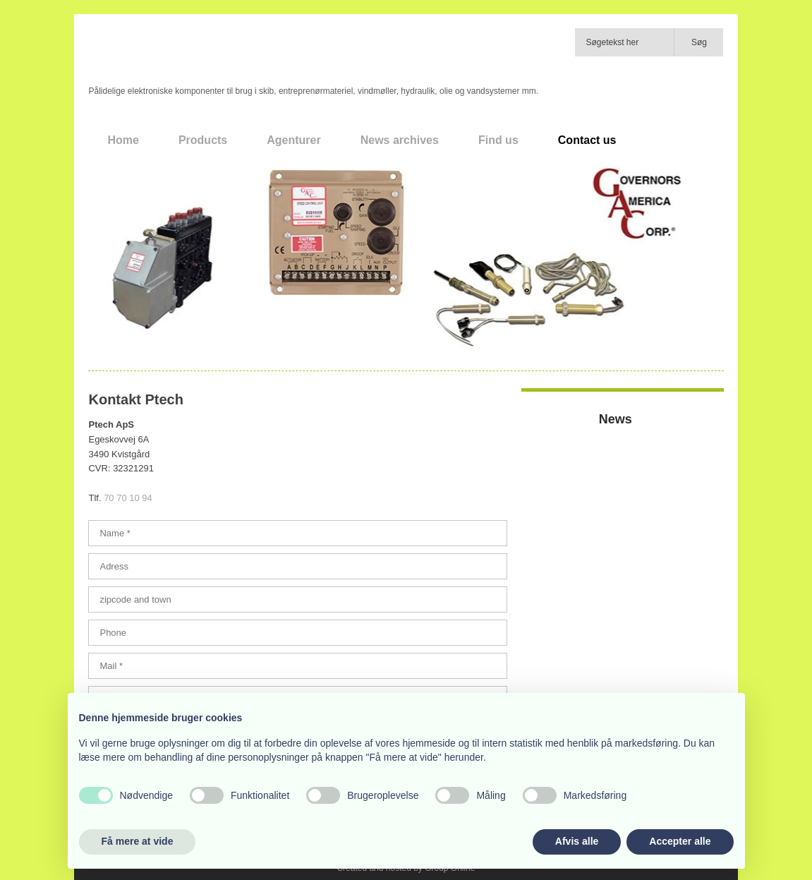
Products (202, 140)
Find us (498, 140)
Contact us (587, 140)
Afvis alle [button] (576, 841)
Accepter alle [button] (679, 841)
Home (122, 140)
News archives (399, 140)
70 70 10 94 (128, 498)
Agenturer (293, 140)
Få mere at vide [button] (138, 841)
